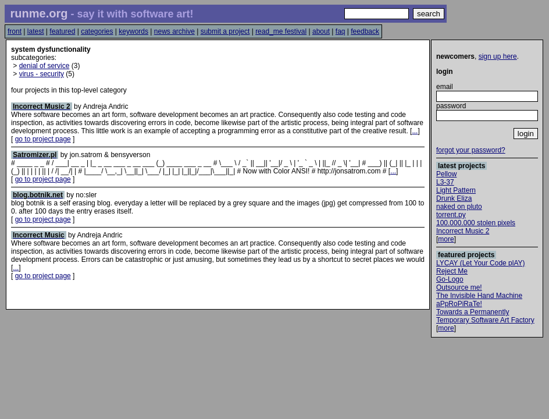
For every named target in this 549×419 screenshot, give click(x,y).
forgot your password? (470, 150)
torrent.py (451, 215)
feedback (365, 31)
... (415, 131)
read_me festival (280, 31)
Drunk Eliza (454, 198)
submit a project (225, 31)
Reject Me (452, 271)
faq (340, 31)
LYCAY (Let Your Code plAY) (480, 263)
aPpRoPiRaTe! (459, 304)
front (15, 31)
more (446, 239)
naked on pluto (459, 207)
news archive (174, 31)
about (321, 31)
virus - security (41, 74)
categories (97, 31)
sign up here (498, 56)
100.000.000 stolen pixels (475, 223)
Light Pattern (456, 190)
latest (35, 31)
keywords (133, 31)
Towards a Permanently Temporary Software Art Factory (485, 316)
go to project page (43, 139)
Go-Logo (450, 279)
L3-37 (445, 182)
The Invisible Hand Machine (479, 296)
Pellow (446, 174)
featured (62, 31)
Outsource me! (459, 287)
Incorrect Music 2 (462, 231)
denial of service (44, 66)
